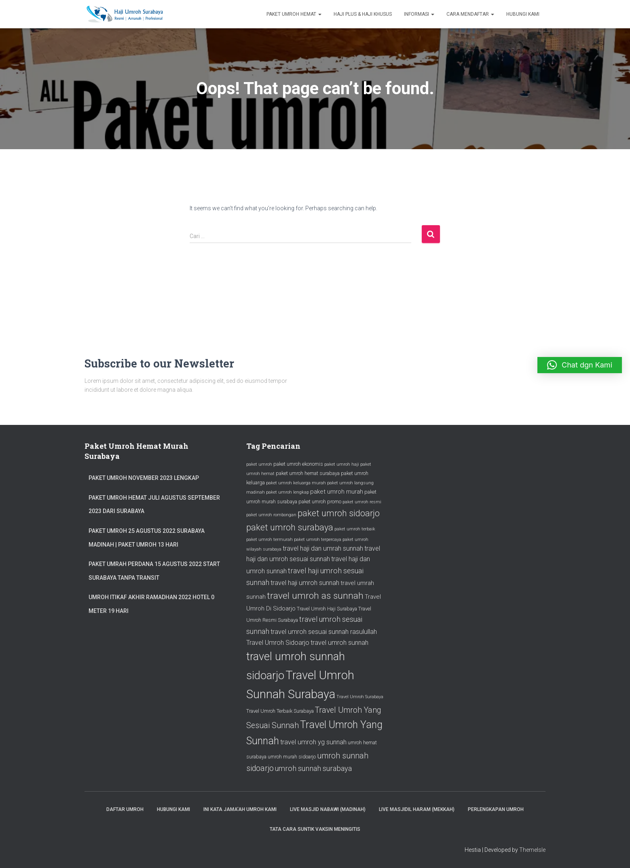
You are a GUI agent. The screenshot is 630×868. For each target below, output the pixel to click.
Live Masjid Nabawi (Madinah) (328, 809)
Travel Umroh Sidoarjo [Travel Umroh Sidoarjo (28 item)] (277, 642)
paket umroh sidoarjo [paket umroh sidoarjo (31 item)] (339, 513)
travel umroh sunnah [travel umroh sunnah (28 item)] (339, 642)
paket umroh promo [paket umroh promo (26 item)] (319, 501)
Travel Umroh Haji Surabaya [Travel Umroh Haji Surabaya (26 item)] (327, 609)
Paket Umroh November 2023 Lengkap (144, 478)
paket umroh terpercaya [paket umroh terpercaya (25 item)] (317, 539)
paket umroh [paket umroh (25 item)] (259, 464)
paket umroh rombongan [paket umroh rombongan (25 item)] (271, 514)
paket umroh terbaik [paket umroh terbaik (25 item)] (354, 529)
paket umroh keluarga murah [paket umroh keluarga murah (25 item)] (296, 483)
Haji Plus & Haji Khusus (363, 14)
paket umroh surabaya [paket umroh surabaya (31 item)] (289, 527)
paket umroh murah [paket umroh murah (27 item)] (336, 491)
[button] (579, 365)
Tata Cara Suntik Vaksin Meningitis (315, 829)
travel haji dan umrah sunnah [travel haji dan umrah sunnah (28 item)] (323, 548)
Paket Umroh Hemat (293, 14)
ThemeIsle (532, 850)
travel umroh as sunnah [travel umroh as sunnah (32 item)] (315, 595)
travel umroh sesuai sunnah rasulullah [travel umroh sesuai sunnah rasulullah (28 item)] (324, 632)
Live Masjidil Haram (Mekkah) (417, 809)
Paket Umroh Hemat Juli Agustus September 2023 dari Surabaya (154, 504)
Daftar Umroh (125, 809)
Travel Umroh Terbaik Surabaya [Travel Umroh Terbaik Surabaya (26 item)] (280, 711)
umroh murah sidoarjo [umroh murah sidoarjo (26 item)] (292, 757)
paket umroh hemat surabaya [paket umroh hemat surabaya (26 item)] (308, 473)
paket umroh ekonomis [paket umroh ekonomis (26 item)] (298, 464)
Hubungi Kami (522, 14)
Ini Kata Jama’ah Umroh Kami (240, 809)
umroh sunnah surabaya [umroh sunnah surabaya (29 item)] (313, 768)
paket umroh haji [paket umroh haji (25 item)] (341, 464)
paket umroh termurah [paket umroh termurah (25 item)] (269, 539)
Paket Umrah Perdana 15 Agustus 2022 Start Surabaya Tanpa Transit (154, 571)
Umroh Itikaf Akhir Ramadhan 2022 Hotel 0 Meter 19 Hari (151, 604)
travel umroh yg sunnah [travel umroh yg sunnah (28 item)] (313, 742)
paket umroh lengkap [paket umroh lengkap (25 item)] (287, 492)
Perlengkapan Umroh (496, 809)
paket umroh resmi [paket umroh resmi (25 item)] (361, 502)
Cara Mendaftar (470, 14)
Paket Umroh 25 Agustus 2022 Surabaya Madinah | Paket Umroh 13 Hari (147, 538)
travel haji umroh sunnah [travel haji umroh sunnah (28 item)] (305, 583)
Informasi (419, 14)
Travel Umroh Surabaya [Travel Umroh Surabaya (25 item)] (359, 696)
